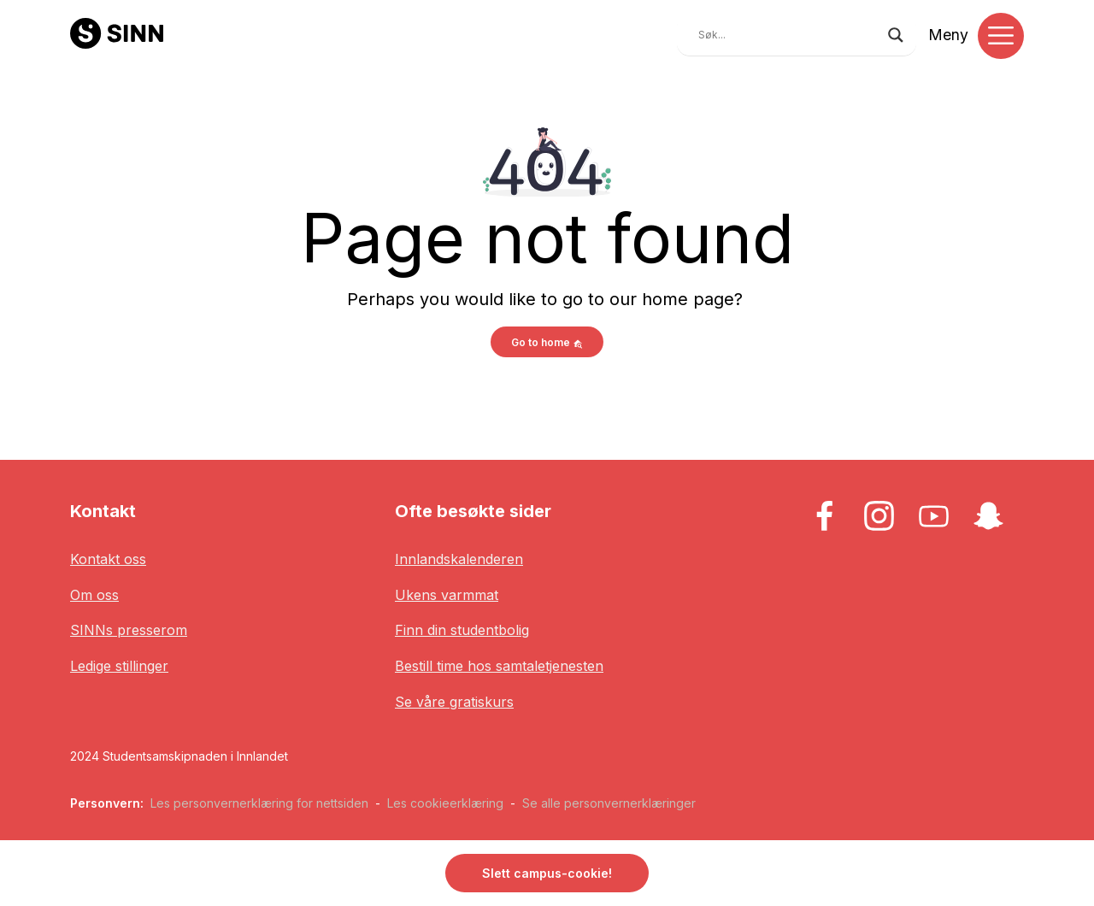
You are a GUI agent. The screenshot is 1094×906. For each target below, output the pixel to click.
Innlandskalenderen (459, 559)
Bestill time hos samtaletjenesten (499, 665)
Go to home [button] (547, 342)
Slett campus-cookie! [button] (547, 873)
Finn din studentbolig (462, 629)
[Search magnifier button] (896, 35)
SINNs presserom (128, 629)
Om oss (94, 594)
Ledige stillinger (119, 665)
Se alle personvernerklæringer (609, 803)
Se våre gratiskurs (454, 701)
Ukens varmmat (446, 594)
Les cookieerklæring (445, 803)
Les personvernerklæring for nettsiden (259, 803)
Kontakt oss (108, 559)
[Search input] (788, 35)
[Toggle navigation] (1001, 36)
